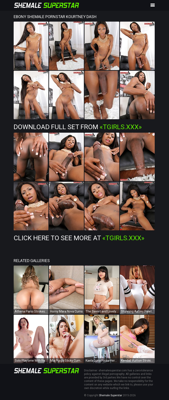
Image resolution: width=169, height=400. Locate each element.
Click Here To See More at (79, 238)
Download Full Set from (78, 127)
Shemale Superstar (110, 395)
